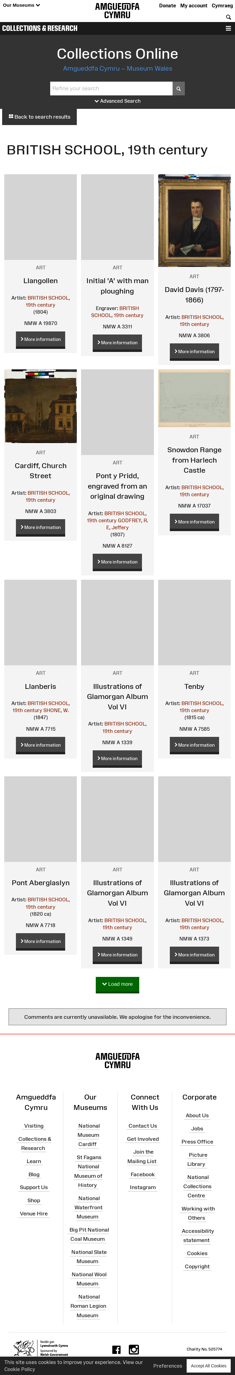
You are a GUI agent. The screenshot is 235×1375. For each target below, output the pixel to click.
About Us (197, 1115)
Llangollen (40, 280)
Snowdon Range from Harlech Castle (194, 459)
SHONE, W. (56, 710)
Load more (117, 984)
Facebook (143, 1174)
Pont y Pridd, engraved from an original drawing (117, 485)
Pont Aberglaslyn (41, 882)
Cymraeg (222, 5)
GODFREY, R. (133, 520)
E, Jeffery (117, 527)
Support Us (34, 1187)
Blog (33, 1174)
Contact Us (143, 1126)
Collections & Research (39, 28)
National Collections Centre (197, 1186)
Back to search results (39, 117)
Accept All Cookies (208, 1365)
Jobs (197, 1129)
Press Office (197, 1142)
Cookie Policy (19, 1369)
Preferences (167, 1366)
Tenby (194, 686)
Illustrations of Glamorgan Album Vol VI (117, 696)
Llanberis (40, 686)
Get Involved (143, 1139)
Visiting (33, 1126)
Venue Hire (34, 1214)
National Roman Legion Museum (88, 1306)
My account (193, 5)
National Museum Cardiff (88, 1135)
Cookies (197, 1253)
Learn (34, 1161)
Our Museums (21, 5)
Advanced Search (118, 101)
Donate (167, 5)
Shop (34, 1200)
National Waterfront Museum (88, 1207)
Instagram (143, 1187)
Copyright (197, 1266)
